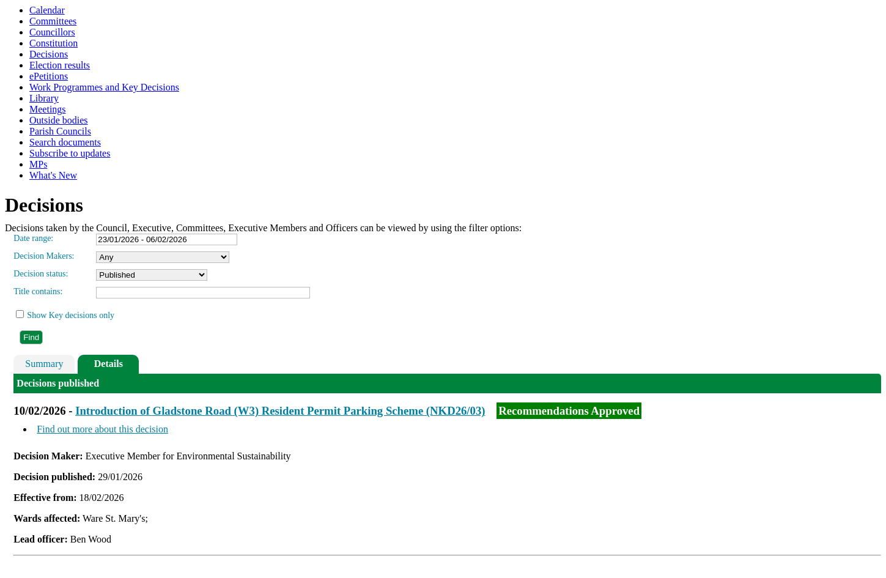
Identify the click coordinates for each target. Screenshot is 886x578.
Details (108, 363)
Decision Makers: (43, 256)
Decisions (48, 54)
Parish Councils (60, 131)
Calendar (47, 10)
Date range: (33, 238)
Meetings (47, 109)
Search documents (65, 142)
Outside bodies (58, 120)
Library (44, 98)
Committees (52, 21)
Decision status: (40, 273)
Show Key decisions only (70, 315)
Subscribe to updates (69, 153)
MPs (38, 164)
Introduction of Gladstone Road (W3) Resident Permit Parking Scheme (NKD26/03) (280, 410)
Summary (44, 363)
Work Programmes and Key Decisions (104, 87)
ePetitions (48, 76)
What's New (53, 175)
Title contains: (37, 291)
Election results (59, 65)
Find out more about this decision (102, 429)
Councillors (52, 32)
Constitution (53, 43)
